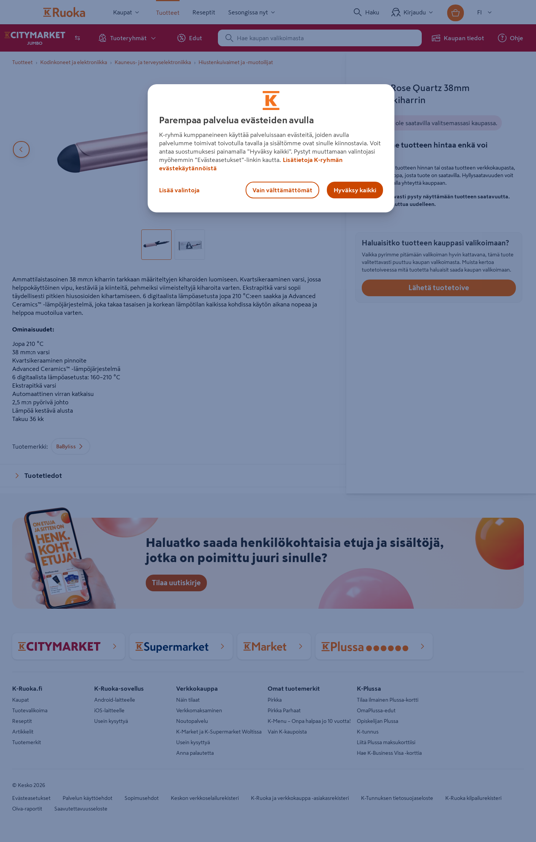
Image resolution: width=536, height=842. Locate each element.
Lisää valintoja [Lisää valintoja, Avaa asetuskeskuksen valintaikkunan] (179, 190)
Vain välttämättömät (282, 190)
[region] (271, 148)
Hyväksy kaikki (355, 190)
